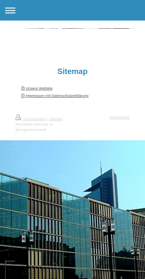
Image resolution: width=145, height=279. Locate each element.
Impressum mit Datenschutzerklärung (57, 95)
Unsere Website (39, 88)
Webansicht (120, 117)
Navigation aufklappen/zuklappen (72, 10)
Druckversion (31, 119)
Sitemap (56, 119)
